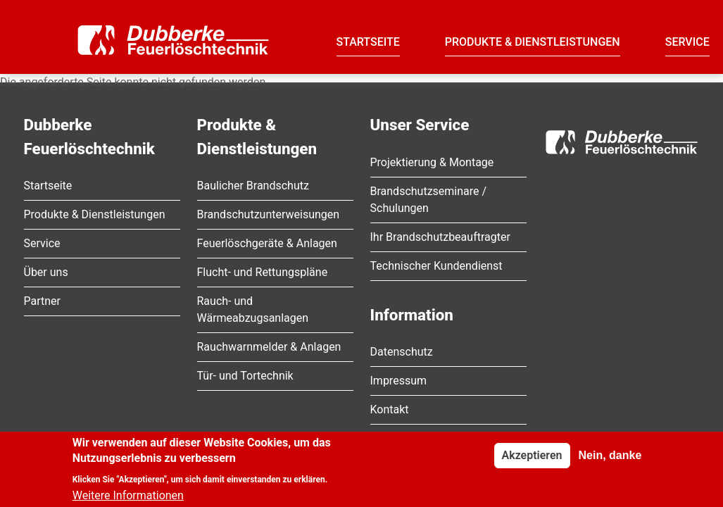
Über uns (46, 272)
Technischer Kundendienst (436, 266)
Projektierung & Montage (432, 162)
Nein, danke (609, 459)
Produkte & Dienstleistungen (532, 42)
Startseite (368, 42)
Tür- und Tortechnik (245, 375)
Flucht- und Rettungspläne (262, 272)
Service (687, 42)
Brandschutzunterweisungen (268, 214)
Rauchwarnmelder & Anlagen (269, 346)
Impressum (398, 380)
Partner (42, 301)
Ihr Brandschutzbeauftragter (440, 237)
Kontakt (389, 409)
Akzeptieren (532, 459)
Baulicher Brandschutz (253, 185)
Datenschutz (401, 351)
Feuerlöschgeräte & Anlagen (267, 243)
